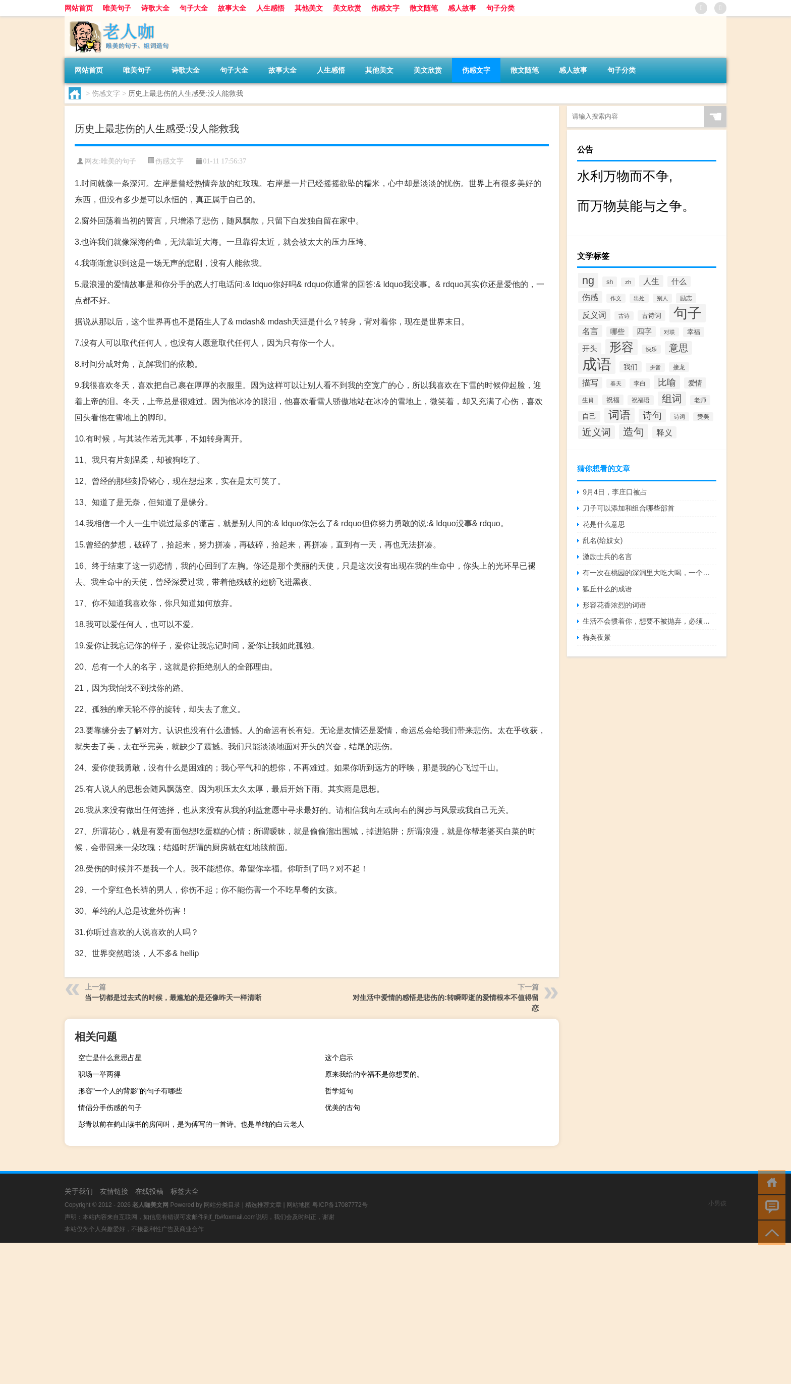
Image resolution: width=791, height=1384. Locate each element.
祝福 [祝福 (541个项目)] (612, 400)
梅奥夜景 (597, 637)
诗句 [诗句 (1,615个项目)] (652, 415)
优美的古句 (342, 1107)
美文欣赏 (347, 8)
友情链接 (114, 1191)
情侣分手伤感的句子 (110, 1107)
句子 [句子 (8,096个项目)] (687, 313)
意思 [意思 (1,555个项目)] (678, 348)
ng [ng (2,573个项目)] (588, 280)
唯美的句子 (118, 161)
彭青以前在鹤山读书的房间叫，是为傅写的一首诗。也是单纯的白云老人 (191, 1124)
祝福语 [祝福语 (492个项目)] (641, 400)
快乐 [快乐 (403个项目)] (651, 349)
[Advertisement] (302, 1313)
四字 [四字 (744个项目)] (644, 331)
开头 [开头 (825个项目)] (589, 348)
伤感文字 (385, 8)
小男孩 (717, 1203)
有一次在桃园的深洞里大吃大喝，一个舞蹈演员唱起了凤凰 (649, 573)
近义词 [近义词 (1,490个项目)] (596, 432)
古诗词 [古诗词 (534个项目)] (651, 315)
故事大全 (232, 8)
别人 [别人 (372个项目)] (662, 298)
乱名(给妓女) (603, 540)
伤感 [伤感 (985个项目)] (590, 297)
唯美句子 (117, 8)
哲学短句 (339, 1091)
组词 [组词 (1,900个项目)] (672, 398)
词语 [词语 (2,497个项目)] (619, 415)
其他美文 (309, 8)
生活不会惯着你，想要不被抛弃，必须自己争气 (649, 621)
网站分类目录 (222, 1204)
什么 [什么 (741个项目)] (679, 282)
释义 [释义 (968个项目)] (664, 432)
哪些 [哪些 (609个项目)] (617, 332)
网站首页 (79, 8)
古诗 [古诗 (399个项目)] (624, 316)
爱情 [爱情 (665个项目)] (695, 383)
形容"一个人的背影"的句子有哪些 (130, 1091)
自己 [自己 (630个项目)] (589, 416)
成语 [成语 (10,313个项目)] (596, 364)
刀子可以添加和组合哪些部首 (628, 508)
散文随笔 (424, 8)
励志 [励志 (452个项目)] (686, 298)
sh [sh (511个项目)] (609, 282)
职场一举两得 (99, 1074)
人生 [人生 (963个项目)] (651, 281)
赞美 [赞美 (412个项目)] (703, 417)
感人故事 (462, 8)
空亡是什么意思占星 (110, 1058)
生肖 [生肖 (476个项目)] (588, 400)
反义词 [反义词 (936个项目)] (594, 314)
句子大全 (194, 8)
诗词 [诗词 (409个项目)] (679, 417)
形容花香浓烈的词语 (614, 605)
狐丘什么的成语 (607, 589)
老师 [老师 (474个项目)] (700, 400)
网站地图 (299, 1204)
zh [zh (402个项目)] (628, 282)
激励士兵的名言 (607, 556)
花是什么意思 (604, 524)
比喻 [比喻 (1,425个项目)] (667, 382)
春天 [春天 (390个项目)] (616, 383)
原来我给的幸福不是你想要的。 (374, 1074)
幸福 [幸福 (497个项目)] (693, 332)
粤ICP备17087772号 (339, 1204)
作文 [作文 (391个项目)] (616, 298)
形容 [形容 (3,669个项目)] (621, 347)
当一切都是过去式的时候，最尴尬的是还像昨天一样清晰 (173, 997)
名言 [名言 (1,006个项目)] (590, 331)
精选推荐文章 (263, 1204)
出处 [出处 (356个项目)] (639, 298)
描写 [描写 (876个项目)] (590, 382)
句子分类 (500, 8)
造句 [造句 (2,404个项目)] (633, 432)
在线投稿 (149, 1191)
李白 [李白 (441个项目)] (640, 383)
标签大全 (185, 1191)
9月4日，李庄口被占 (615, 492)
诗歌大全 (155, 8)
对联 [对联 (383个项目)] (669, 332)
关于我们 (79, 1191)
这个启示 (339, 1058)
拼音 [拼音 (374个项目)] (655, 367)
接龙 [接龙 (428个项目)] (679, 367)
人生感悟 (270, 8)
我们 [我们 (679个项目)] (631, 367)
